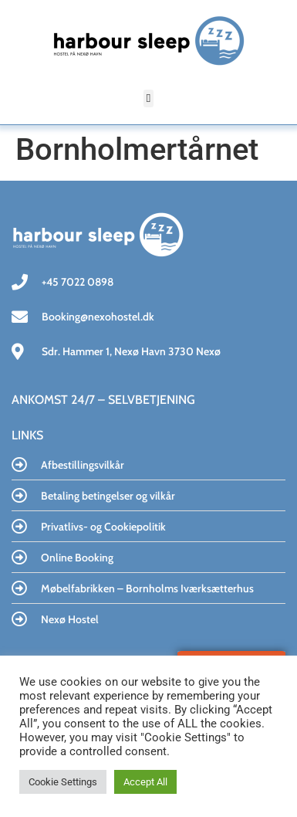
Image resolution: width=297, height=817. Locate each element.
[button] (148, 98)
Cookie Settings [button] (63, 782)
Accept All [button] (145, 782)
